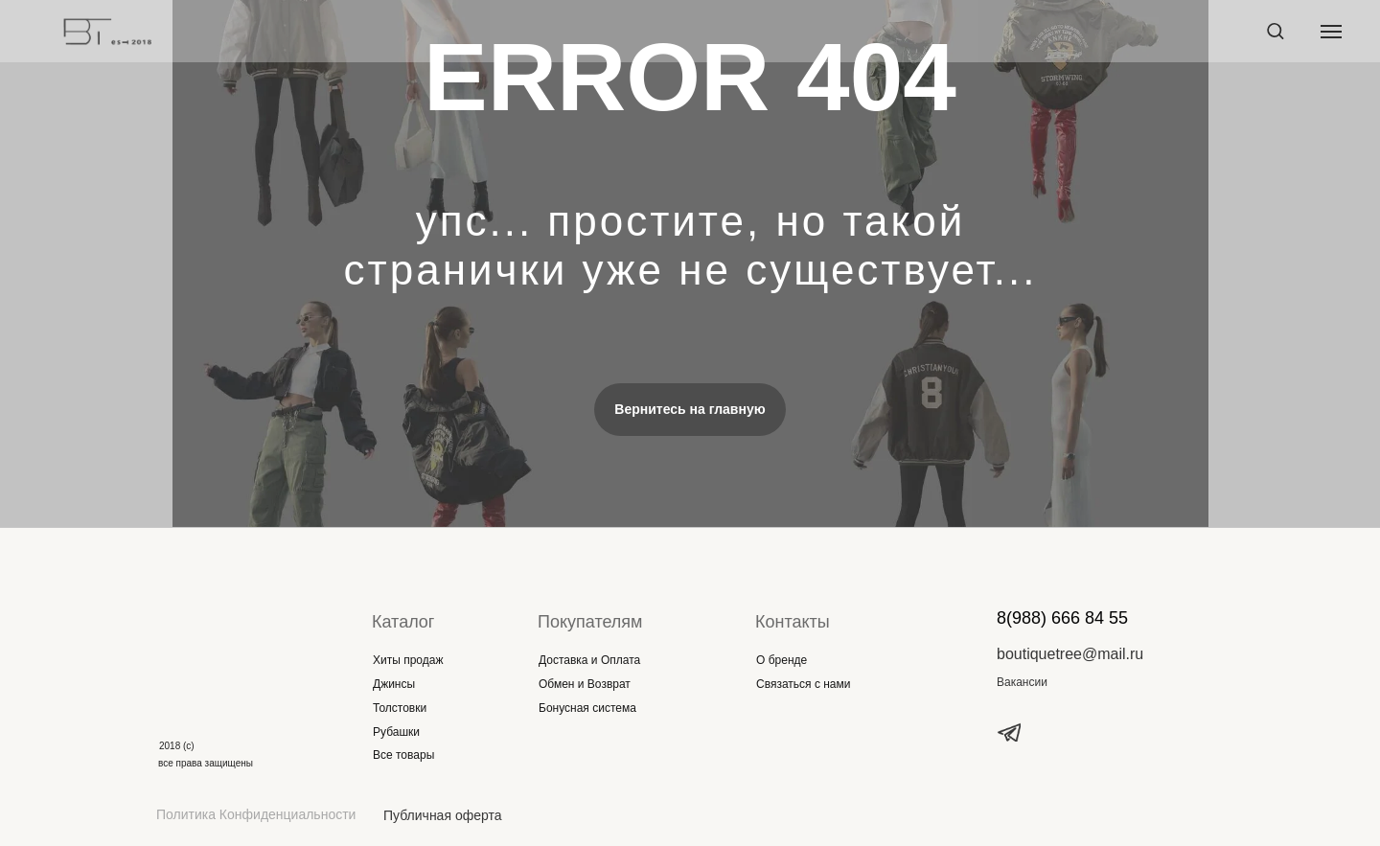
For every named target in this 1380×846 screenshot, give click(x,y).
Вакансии (1022, 682)
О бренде (781, 660)
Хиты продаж (408, 660)
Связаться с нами (803, 684)
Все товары (403, 755)
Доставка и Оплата (589, 660)
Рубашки (396, 732)
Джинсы (394, 684)
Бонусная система (587, 708)
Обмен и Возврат (585, 684)
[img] (223, 640)
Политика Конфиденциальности (256, 814)
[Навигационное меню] (1331, 31)
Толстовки (399, 708)
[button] (1275, 30)
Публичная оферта (442, 815)
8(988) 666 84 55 (1062, 618)
